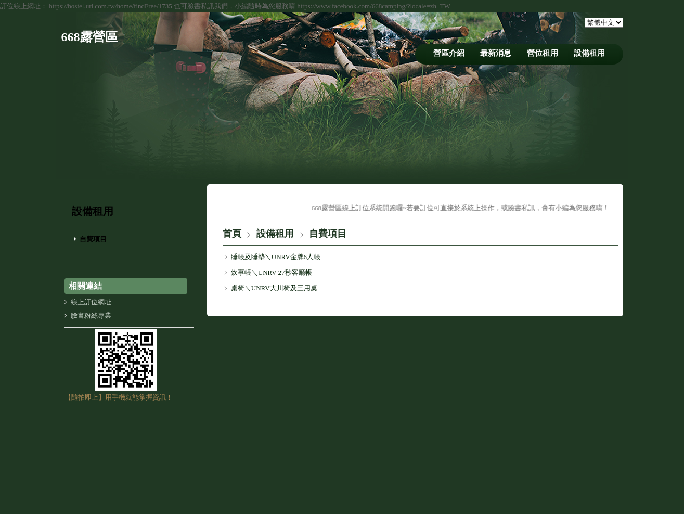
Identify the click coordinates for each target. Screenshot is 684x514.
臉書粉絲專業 (91, 315)
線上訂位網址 (91, 302)
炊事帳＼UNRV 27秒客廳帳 (270, 272)
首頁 (232, 233)
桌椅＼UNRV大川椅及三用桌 (273, 288)
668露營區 (89, 37)
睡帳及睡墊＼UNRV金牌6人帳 (275, 257)
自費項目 (93, 239)
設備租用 (276, 233)
